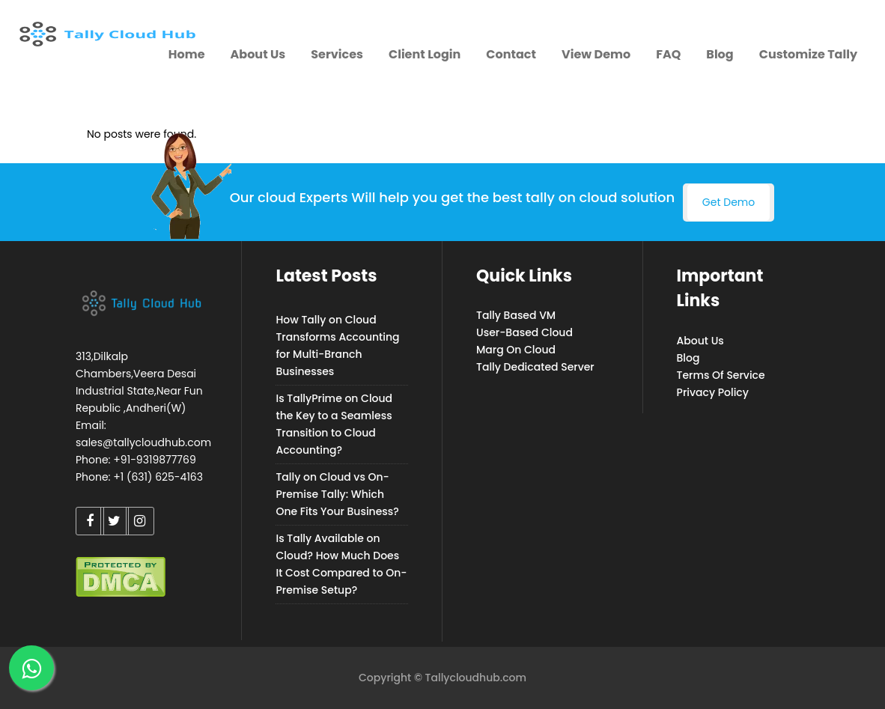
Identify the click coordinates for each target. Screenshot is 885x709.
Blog (688, 357)
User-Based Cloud (524, 332)
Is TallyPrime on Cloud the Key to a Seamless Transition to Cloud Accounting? (334, 424)
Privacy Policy (713, 392)
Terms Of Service (721, 375)
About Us (700, 340)
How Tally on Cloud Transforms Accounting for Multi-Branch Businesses (337, 345)
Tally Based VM (516, 315)
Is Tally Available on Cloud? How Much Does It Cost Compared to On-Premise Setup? (341, 564)
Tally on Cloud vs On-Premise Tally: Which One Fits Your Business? (337, 494)
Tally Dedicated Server (535, 366)
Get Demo (728, 202)
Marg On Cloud (516, 349)
